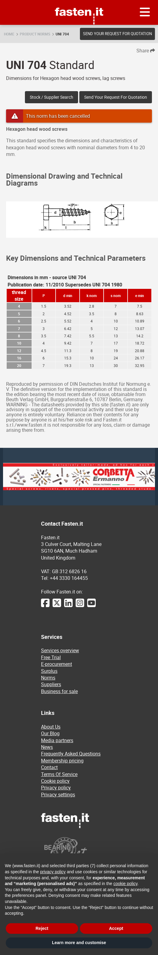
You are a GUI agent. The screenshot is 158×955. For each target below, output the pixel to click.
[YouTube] (91, 606)
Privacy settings (58, 794)
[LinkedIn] (68, 606)
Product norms (35, 33)
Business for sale (59, 691)
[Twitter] (57, 606)
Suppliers (51, 684)
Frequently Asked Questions (71, 753)
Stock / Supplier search (51, 97)
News (47, 747)
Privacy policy (56, 787)
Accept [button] (116, 928)
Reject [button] (42, 928)
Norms (48, 677)
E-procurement (56, 664)
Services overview (60, 650)
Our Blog (50, 733)
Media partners (57, 740)
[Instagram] (80, 606)
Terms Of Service (59, 774)
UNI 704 (62, 33)
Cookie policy (55, 781)
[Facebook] (45, 606)
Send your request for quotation (117, 33)
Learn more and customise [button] (79, 942)
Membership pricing (62, 760)
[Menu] (145, 12)
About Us (50, 726)
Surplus (49, 671)
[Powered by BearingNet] (79, 852)
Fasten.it (79, 2)
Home (9, 33)
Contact (49, 767)
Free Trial (51, 657)
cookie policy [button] (125, 883)
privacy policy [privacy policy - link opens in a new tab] (53, 871)
